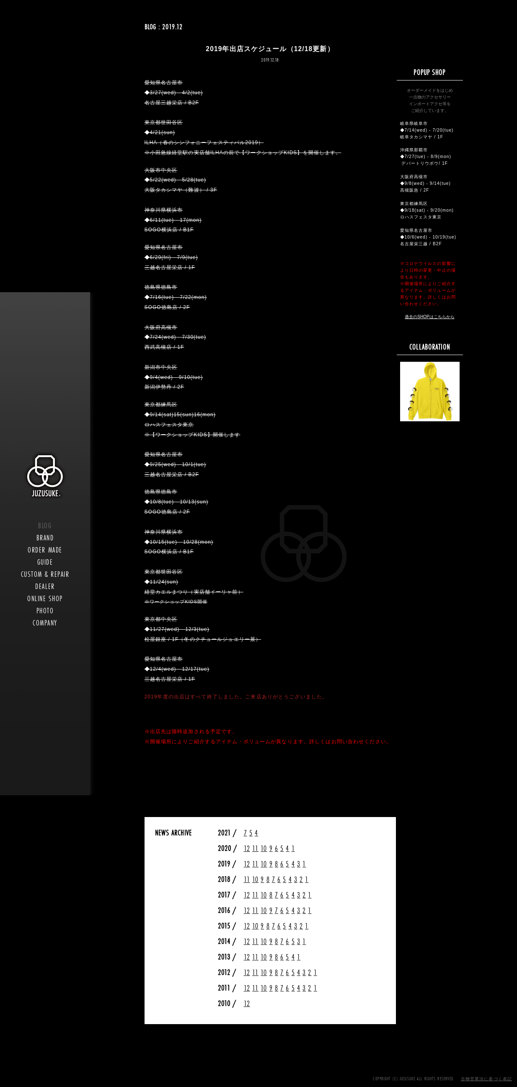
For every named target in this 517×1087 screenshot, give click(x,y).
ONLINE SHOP (45, 598)
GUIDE (45, 562)
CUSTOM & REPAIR (45, 574)
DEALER (44, 586)
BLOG (45, 525)
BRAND (45, 537)
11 (255, 848)
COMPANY (45, 622)
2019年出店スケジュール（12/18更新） (270, 48)
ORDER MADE (45, 550)
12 (247, 848)
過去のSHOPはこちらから (429, 316)
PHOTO (45, 610)
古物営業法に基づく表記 (486, 1079)
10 (264, 848)
